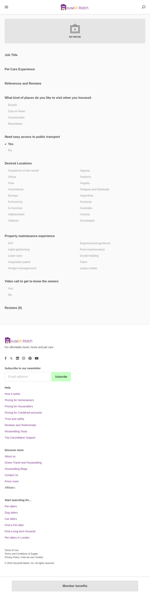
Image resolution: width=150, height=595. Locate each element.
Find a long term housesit (20, 531)
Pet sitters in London (17, 537)
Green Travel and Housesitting (23, 462)
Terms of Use (12, 550)
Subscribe (61, 376)
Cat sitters (11, 518)
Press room (12, 481)
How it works (12, 393)
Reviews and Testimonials (20, 425)
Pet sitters (11, 506)
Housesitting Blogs (16, 468)
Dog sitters (11, 512)
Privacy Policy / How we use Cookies (24, 557)
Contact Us (11, 475)
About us (10, 456)
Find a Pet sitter (14, 525)
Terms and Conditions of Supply (21, 553)
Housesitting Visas (16, 431)
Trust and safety (14, 418)
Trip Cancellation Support (20, 437)
